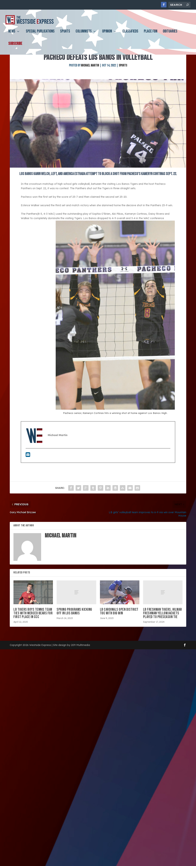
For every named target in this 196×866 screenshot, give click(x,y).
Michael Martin (90, 84)
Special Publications (40, 34)
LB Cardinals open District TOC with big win (119, 630)
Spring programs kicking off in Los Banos (74, 630)
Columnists (84, 34)
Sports (65, 34)
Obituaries (170, 34)
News (11, 34)
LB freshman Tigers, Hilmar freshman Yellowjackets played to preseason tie (162, 632)
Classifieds (130, 34)
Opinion (107, 34)
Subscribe (15, 47)
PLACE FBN (150, 34)
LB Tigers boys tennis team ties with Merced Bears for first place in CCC (33, 632)
